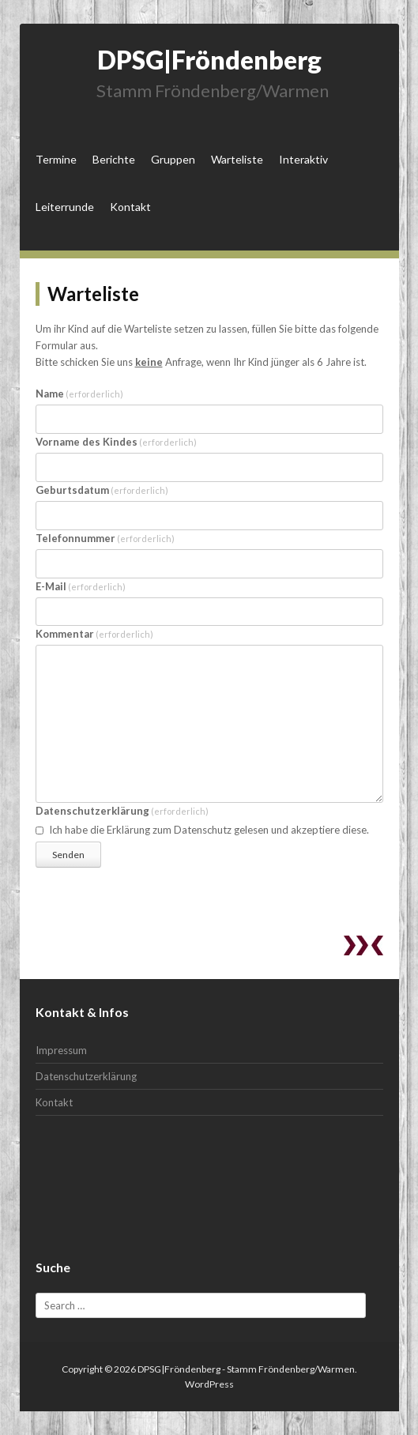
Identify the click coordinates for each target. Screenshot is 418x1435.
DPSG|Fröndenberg (209, 59)
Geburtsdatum (102, 490)
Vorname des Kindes (117, 441)
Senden (68, 855)
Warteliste (237, 159)
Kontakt (130, 206)
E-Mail (81, 586)
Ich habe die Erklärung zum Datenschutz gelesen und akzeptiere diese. (203, 829)
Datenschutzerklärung (122, 810)
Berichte (113, 159)
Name (80, 393)
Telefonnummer (105, 538)
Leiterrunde (65, 206)
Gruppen (173, 159)
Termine (56, 159)
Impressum (61, 1050)
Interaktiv (303, 159)
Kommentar (95, 633)
